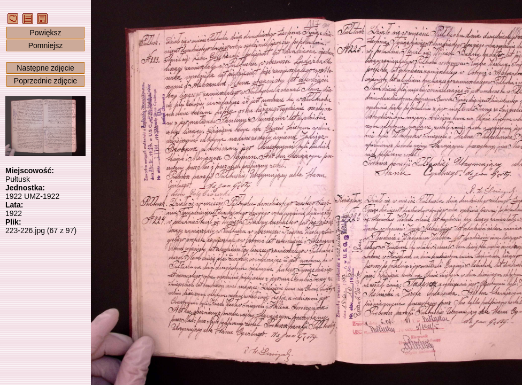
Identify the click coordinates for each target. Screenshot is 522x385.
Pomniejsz (45, 45)
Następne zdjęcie (45, 68)
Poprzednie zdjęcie (45, 80)
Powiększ (45, 32)
